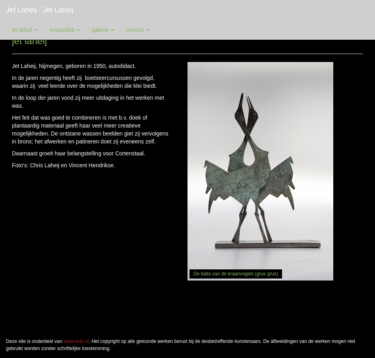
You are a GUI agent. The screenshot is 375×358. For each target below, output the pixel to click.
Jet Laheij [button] (25, 30)
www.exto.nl (76, 341)
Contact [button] (137, 30)
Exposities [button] (65, 30)
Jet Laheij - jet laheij (39, 10)
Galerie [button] (103, 30)
